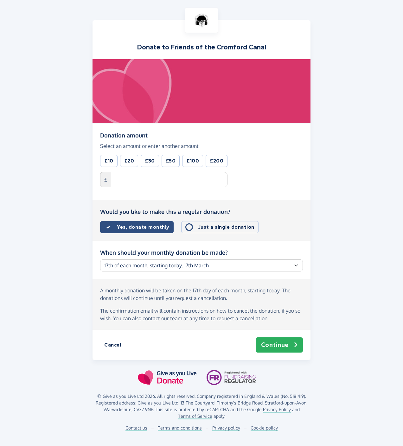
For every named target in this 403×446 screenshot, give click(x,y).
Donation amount (124, 135)
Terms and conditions (180, 427)
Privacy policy (226, 427)
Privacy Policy (277, 409)
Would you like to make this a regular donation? (165, 211)
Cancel (112, 345)
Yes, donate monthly (143, 227)
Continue (279, 345)
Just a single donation (226, 227)
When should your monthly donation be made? (164, 252)
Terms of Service (195, 416)
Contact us (136, 427)
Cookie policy (264, 427)
